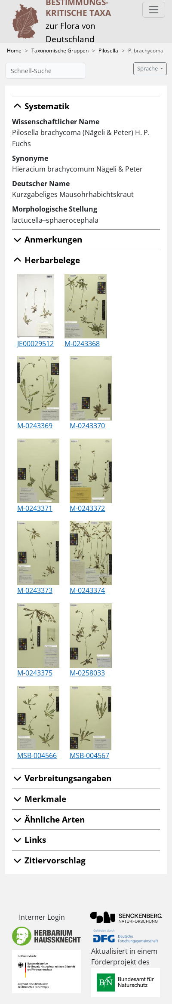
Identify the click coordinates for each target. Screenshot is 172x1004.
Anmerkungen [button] (47, 239)
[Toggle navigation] (153, 10)
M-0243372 (87, 508)
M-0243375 (34, 673)
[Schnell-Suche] (45, 71)
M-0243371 (34, 508)
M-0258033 (87, 673)
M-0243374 (87, 590)
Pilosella (108, 50)
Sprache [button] (148, 68)
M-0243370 (87, 425)
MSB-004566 (37, 755)
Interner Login (42, 917)
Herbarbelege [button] (46, 260)
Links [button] (29, 839)
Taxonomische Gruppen (60, 50)
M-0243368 (82, 343)
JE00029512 (35, 343)
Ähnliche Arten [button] (48, 819)
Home (14, 50)
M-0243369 (34, 425)
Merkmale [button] (39, 798)
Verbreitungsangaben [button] (61, 778)
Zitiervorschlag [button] (49, 860)
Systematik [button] (41, 106)
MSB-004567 (89, 755)
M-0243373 (34, 590)
